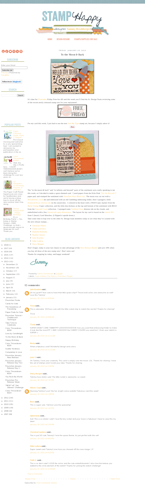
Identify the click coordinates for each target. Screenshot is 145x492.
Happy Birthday (12, 340)
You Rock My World (13, 377)
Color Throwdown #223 (13, 392)
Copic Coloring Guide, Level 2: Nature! (18, 134)
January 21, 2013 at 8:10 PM (42, 452)
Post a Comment (35, 474)
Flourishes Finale (12, 300)
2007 (6, 414)
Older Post (115, 479)
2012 (6, 398)
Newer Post (30, 479)
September (11, 274)
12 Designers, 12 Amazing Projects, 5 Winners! (18, 185)
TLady (33, 324)
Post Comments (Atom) (47, 483)
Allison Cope (35, 388)
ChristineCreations (38, 432)
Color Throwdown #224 (13, 372)
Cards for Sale (11, 304)
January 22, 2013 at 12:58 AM (42, 469)
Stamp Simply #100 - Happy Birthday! (18, 212)
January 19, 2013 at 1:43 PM (42, 408)
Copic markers (41, 276)
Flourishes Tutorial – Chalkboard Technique (14, 317)
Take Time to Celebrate (11, 324)
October (10, 271)
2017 (6, 248)
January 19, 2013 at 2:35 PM (42, 424)
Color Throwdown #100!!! (18, 158)
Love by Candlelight (14, 333)
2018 (6, 245)
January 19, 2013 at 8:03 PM (42, 438)
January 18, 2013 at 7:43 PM (42, 380)
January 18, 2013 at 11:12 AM (42, 350)
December (11, 264)
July (8, 281)
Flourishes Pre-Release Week (12, 381)
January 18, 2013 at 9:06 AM (42, 317)
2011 (6, 401)
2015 (6, 255)
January (9, 297)
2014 (6, 258)
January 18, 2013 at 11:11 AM (42, 336)
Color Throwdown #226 (13, 329)
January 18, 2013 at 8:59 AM (42, 298)
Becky (32, 343)
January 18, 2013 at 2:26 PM (42, 366)
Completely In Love (13, 352)
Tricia (32, 306)
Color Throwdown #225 (13, 344)
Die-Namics (52, 276)
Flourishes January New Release (13, 356)
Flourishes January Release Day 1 (13, 367)
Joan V (33, 357)
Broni (32, 402)
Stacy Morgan (36, 374)
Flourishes (62, 276)
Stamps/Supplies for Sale (85, 39)
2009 (6, 408)
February (10, 294)
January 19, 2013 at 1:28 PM (42, 394)
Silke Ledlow (35, 446)
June (8, 284)
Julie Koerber (35, 289)
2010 (6, 404)
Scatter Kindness (12, 349)
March (9, 291)
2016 (6, 251)
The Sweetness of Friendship (13, 308)
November (11, 268)
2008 (6, 411)
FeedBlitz (5, 75)
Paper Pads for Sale (14, 312)
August (9, 277)
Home (50, 39)
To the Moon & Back (14, 337)
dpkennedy (35, 416)
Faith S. (33, 460)
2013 (6, 261)
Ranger (70, 276)
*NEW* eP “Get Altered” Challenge (14, 386)
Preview (4, 73)
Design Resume (63, 39)
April (8, 287)
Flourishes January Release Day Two (13, 362)
